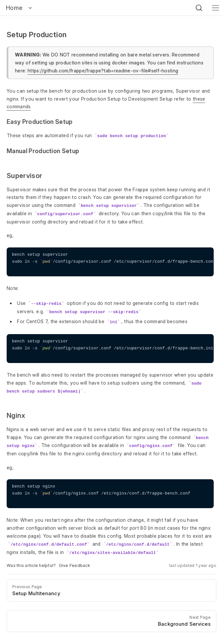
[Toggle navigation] (215, 7)
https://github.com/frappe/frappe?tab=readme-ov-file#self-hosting (103, 70)
